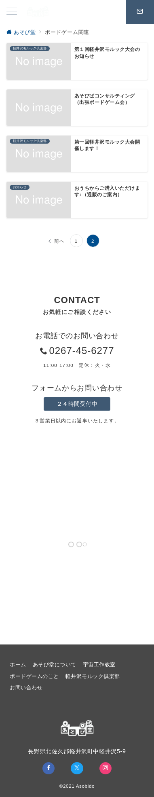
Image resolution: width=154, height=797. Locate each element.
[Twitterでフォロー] (77, 768)
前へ (59, 241)
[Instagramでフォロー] (105, 768)
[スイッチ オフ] (140, 12)
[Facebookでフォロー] (48, 768)
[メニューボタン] (11, 12)
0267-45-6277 (81, 350)
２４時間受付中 (77, 404)
